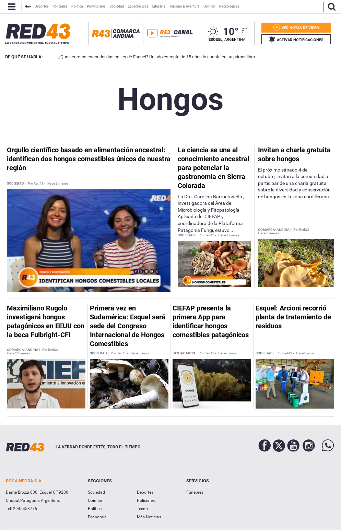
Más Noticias (149, 517)
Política (95, 508)
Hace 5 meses (268, 233)
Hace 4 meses (228, 235)
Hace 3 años (139, 353)
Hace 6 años (227, 353)
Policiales (146, 500)
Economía (97, 517)
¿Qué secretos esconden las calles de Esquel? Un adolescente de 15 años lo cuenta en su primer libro (147, 56)
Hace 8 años (305, 353)
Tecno (142, 508)
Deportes (145, 492)
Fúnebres (194, 492)
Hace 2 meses (57, 183)
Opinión (95, 500)
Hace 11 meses (18, 353)
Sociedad (96, 492)
